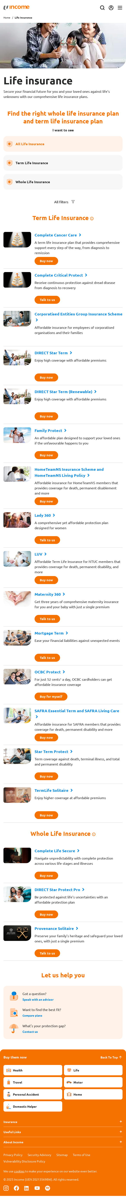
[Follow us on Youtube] (37, 1189)
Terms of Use (81, 1156)
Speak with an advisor (38, 1001)
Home (6, 17)
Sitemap (62, 1156)
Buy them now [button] (15, 1058)
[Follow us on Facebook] (16, 1189)
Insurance (10, 1123)
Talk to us (48, 300)
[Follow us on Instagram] (6, 1189)
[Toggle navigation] (120, 8)
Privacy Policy (12, 1156)
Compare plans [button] (33, 1017)
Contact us (30, 1033)
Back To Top (111, 1058)
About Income (13, 1143)
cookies (19, 1172)
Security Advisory (39, 1156)
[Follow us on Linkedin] (26, 1189)
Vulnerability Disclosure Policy (24, 1162)
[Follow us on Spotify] (47, 1189)
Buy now (47, 261)
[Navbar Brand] (16, 8)
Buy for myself (52, 697)
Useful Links (12, 1133)
